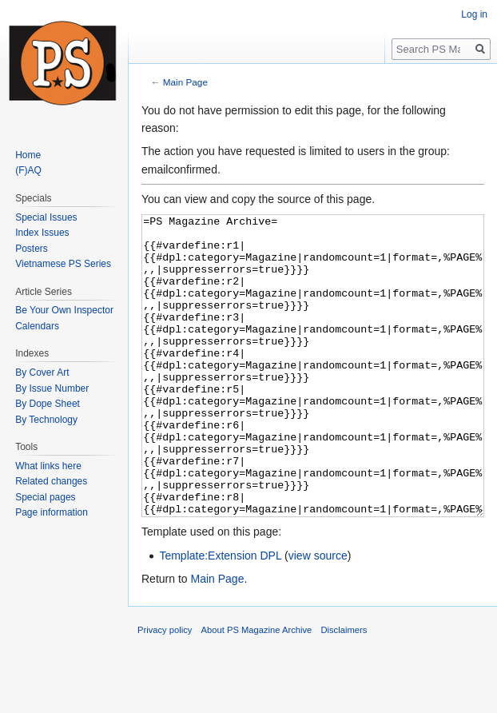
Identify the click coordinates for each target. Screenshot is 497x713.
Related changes (51, 481)
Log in (474, 14)
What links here (48, 466)
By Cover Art (42, 372)
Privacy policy (164, 690)
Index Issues (42, 232)
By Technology (46, 419)
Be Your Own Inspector (64, 310)
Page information (51, 512)
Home (28, 155)
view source (318, 615)
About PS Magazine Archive (256, 690)
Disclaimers (343, 690)
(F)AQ (28, 170)
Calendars (37, 326)
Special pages (45, 497)
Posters (31, 248)
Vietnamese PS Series (63, 263)
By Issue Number (52, 388)
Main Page (185, 82)
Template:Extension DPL (220, 615)
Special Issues (46, 217)
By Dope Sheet (47, 403)
